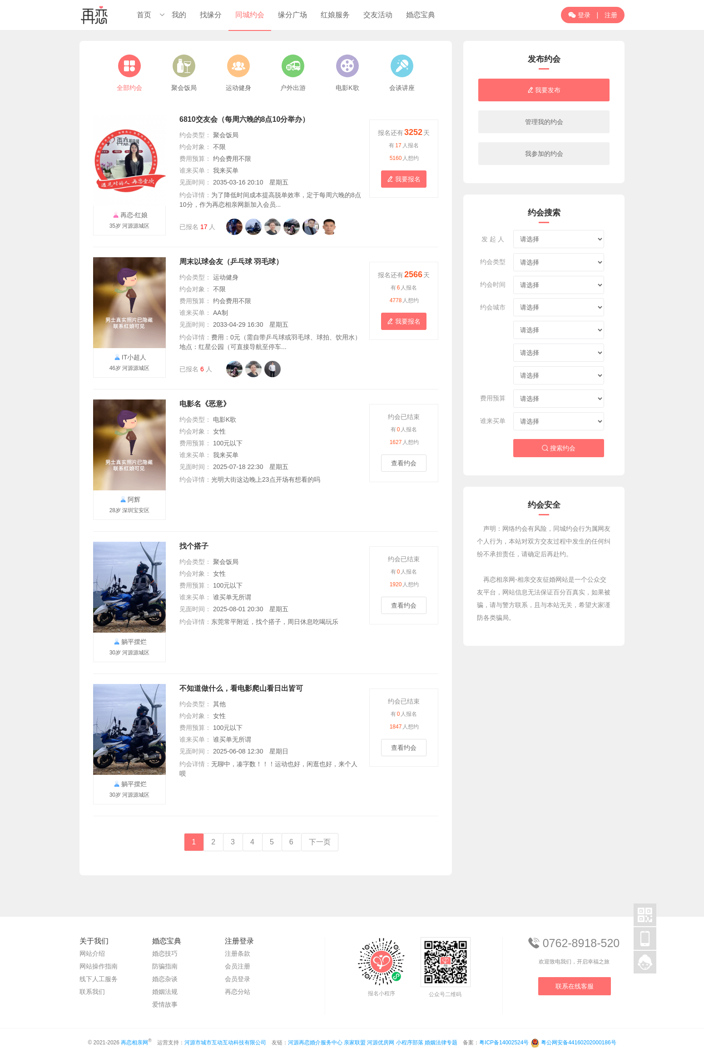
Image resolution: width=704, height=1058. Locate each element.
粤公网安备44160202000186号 (578, 1042)
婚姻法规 (165, 991)
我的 (179, 15)
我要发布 (544, 90)
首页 (144, 15)
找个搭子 (193, 546)
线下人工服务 (98, 979)
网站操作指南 (98, 966)
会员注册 (237, 966)
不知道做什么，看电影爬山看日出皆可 (241, 688)
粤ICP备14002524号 (504, 1042)
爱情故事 (165, 1004)
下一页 (320, 842)
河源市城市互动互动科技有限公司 (225, 1042)
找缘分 (211, 15)
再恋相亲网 (134, 1042)
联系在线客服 (574, 986)
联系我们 (92, 991)
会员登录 (237, 979)
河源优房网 (380, 1042)
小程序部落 (409, 1042)
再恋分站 (237, 991)
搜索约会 (558, 448)
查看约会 (403, 463)
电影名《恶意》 (204, 404)
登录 (579, 15)
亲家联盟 (355, 1042)
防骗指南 (165, 966)
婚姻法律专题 (441, 1042)
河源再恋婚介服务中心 (315, 1042)
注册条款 (237, 953)
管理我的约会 (544, 121)
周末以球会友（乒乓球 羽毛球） (231, 261)
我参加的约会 (544, 153)
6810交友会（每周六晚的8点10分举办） (244, 119)
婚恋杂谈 (165, 979)
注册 (611, 15)
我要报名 (404, 179)
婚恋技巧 (165, 953)
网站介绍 (92, 953)
